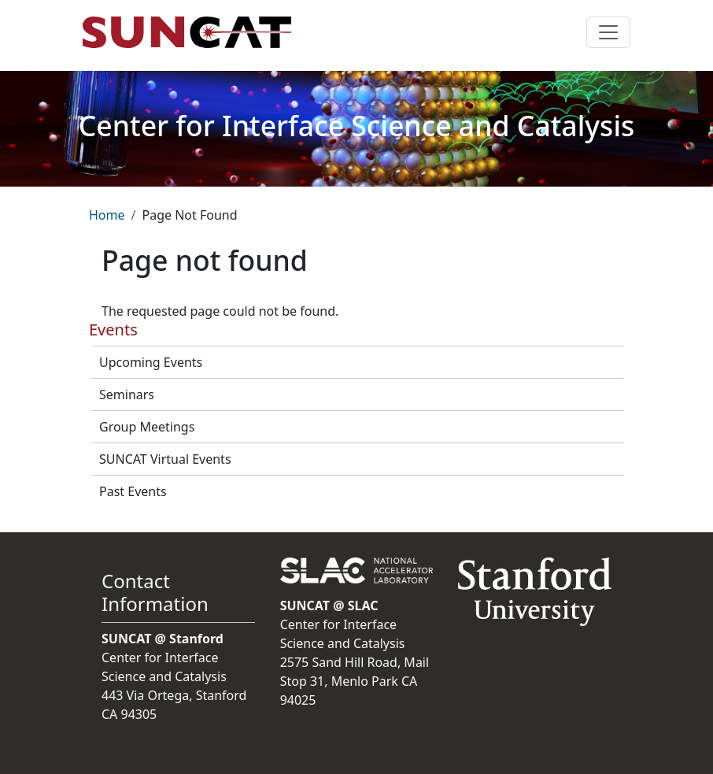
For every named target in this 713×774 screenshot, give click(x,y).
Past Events (133, 491)
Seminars (126, 394)
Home (107, 215)
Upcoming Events (150, 362)
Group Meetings (146, 426)
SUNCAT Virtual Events (165, 459)
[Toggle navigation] (608, 32)
